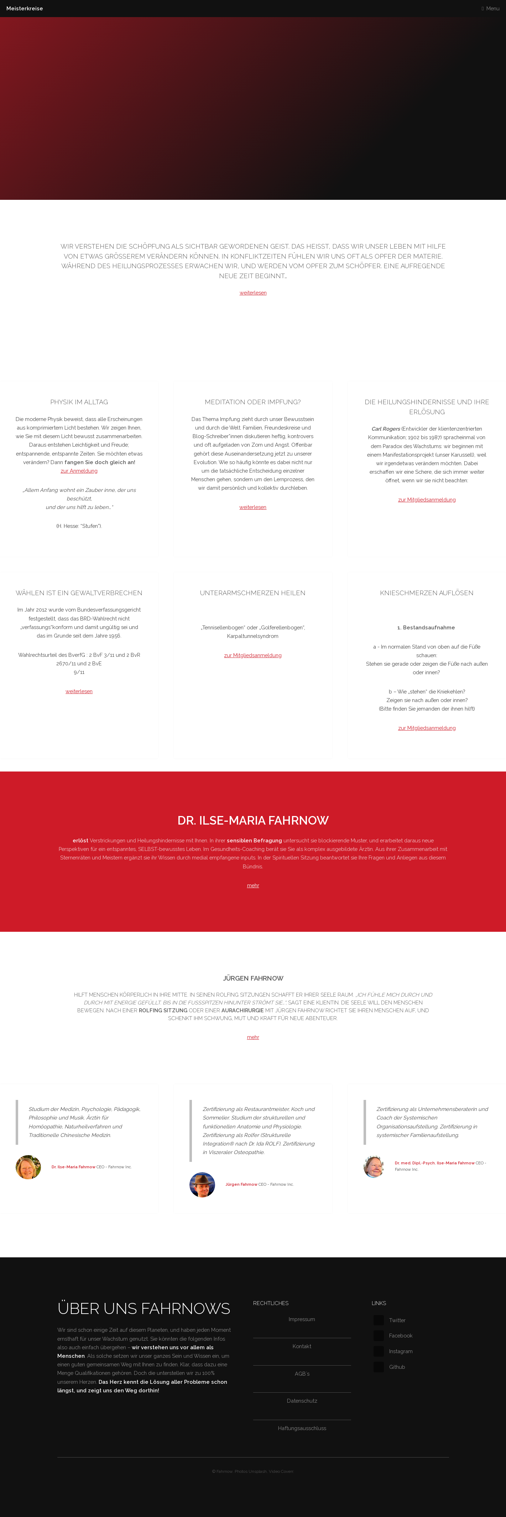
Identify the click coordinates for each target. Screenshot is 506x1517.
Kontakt (302, 1346)
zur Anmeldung (79, 471)
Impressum (302, 1319)
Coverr (287, 1471)
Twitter (390, 1320)
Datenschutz (302, 1401)
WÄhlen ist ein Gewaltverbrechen (79, 593)
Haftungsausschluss (302, 1428)
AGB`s (302, 1374)
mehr (253, 885)
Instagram (393, 1351)
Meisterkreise (24, 8)
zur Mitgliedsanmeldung (427, 500)
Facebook (393, 1335)
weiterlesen (253, 293)
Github (389, 1367)
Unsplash (258, 1471)
